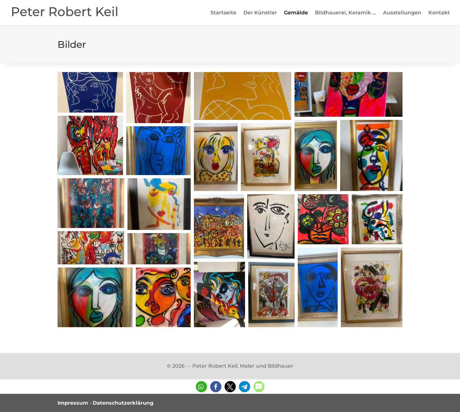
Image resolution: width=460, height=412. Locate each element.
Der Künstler (260, 13)
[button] (90, 92)
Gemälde (296, 13)
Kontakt (439, 13)
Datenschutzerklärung (123, 403)
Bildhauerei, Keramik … (345, 13)
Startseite (223, 13)
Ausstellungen (402, 13)
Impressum (72, 403)
